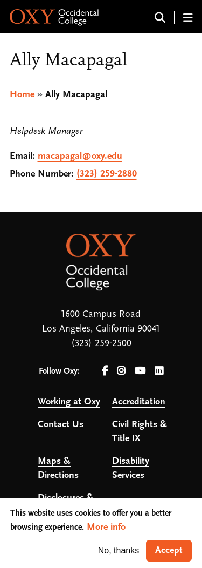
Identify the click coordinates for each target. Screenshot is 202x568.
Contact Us (60, 425)
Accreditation (138, 402)
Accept (169, 550)
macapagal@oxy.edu (80, 156)
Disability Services (130, 468)
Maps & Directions (58, 468)
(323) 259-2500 (101, 344)
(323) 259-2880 (106, 174)
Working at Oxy (69, 402)
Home (22, 95)
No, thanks (118, 550)
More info (106, 527)
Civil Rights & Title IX (139, 432)
